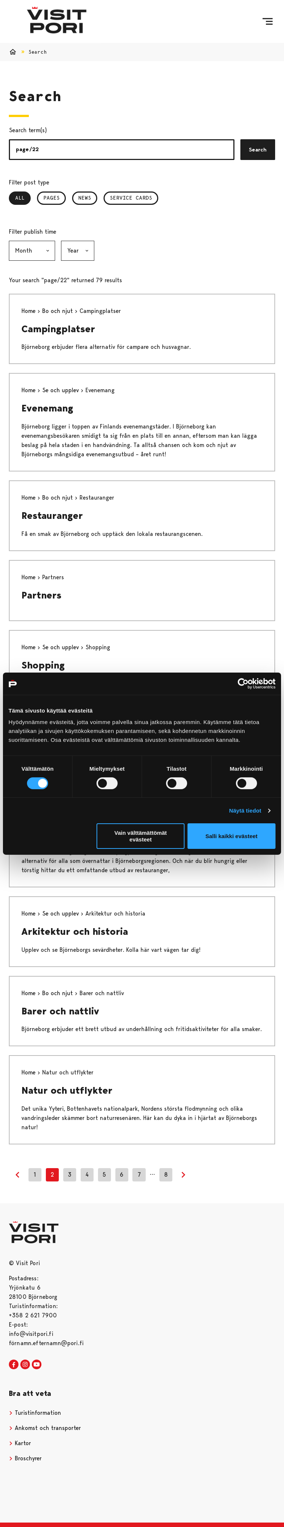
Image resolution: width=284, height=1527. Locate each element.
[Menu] (267, 21)
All (23, 198)
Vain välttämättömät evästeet (140, 836)
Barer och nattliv (60, 1011)
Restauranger (52, 515)
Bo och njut (58, 310)
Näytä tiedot (245, 810)
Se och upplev (61, 390)
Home (29, 310)
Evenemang (47, 408)
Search (258, 149)
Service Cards (131, 198)
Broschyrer (25, 1458)
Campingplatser (58, 329)
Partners (41, 595)
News (84, 198)
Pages (51, 198)
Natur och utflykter (66, 1090)
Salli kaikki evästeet (231, 836)
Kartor (20, 1443)
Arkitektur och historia (74, 931)
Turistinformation (35, 1412)
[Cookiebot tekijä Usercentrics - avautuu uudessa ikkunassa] (243, 683)
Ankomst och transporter (45, 1427)
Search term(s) (28, 130)
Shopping (43, 665)
